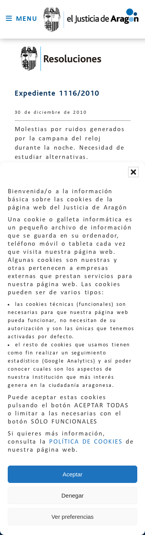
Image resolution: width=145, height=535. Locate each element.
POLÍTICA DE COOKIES (86, 442)
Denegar (72, 495)
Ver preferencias (72, 516)
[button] (133, 172)
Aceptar (73, 474)
